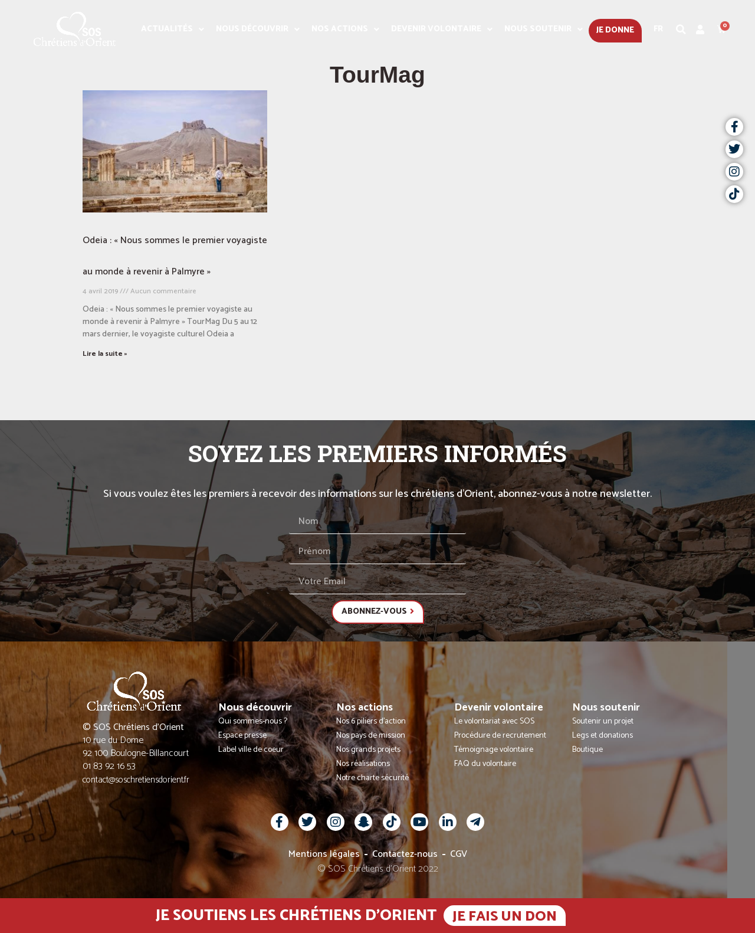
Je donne (615, 30)
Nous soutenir (543, 29)
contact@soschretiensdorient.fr (136, 779)
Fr (658, 29)
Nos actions (345, 29)
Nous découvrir (258, 29)
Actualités (172, 29)
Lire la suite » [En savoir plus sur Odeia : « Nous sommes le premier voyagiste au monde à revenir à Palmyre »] (105, 353)
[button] (681, 29)
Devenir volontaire (442, 29)
